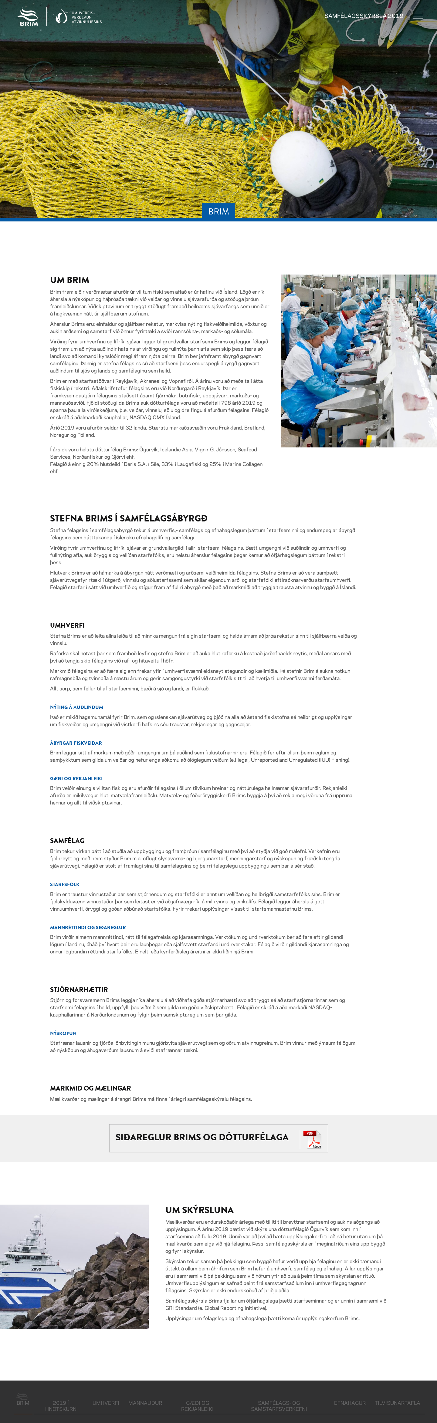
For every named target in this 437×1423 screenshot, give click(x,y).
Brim (24, 1403)
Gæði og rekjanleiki (197, 1406)
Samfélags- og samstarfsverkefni (279, 1406)
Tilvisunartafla (397, 1403)
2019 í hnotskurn (60, 1406)
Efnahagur (350, 1403)
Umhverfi (106, 1403)
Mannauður (145, 1403)
